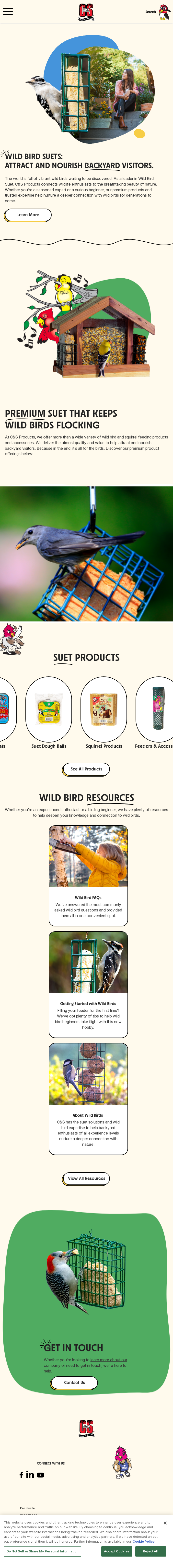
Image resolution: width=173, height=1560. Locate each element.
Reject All (150, 1551)
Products (27, 1508)
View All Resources (86, 1178)
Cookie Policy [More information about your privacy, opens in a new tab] (144, 1541)
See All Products (86, 769)
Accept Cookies (116, 1551)
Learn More (28, 215)
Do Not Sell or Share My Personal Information (43, 1551)
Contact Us (74, 1383)
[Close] (165, 1523)
